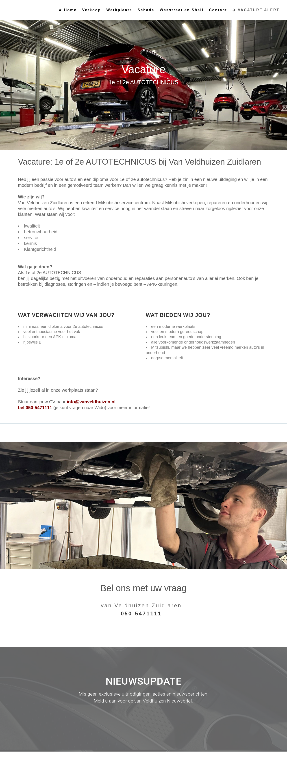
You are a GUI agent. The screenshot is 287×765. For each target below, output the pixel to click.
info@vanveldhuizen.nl (91, 401)
